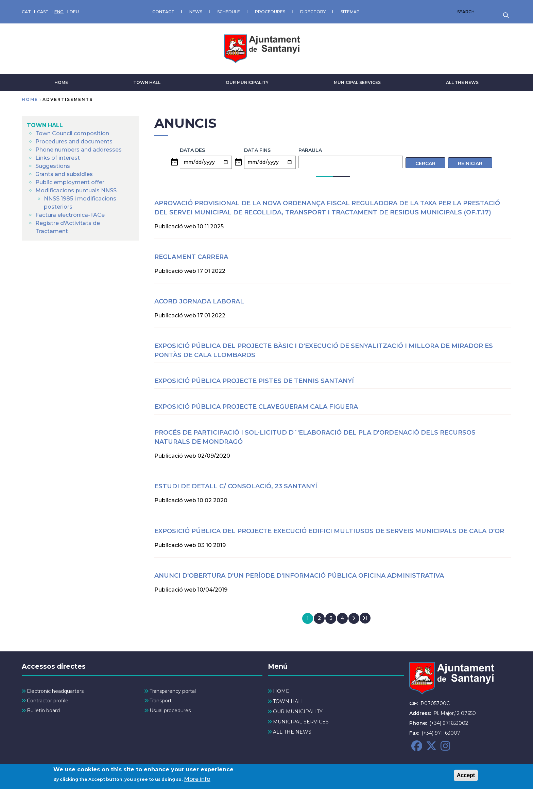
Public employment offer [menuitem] (69, 182)
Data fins (257, 150)
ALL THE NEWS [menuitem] (292, 732)
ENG (59, 11)
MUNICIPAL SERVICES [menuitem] (301, 721)
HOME (61, 82)
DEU (74, 11)
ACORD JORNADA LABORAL (199, 301)
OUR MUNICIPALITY (247, 82)
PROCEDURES (270, 11)
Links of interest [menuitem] (57, 158)
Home (30, 99)
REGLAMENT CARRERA (191, 257)
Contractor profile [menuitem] (47, 700)
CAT (26, 11)
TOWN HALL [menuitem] (45, 125)
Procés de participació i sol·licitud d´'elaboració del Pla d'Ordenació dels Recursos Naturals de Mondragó (315, 437)
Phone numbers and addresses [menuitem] (78, 149)
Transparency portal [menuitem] (173, 691)
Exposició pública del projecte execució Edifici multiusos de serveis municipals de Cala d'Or (329, 531)
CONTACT (163, 11)
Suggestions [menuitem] (52, 166)
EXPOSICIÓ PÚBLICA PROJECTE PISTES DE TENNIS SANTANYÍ (254, 381)
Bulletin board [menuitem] (43, 710)
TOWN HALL (146, 82)
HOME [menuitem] (281, 691)
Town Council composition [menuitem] (72, 133)
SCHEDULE (228, 11)
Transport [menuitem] (161, 700)
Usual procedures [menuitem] (170, 710)
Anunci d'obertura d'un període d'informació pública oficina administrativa (299, 575)
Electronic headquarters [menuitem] (55, 691)
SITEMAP (350, 11)
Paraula (310, 150)
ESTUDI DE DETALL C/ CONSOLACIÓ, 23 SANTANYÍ (235, 486)
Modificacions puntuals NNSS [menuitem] (76, 190)
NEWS (195, 11)
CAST (43, 11)
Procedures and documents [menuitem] (74, 141)
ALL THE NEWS (462, 82)
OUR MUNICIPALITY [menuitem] (298, 711)
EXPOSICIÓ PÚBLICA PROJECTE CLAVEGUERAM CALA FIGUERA (256, 406)
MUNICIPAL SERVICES (357, 82)
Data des (192, 150)
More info (197, 780)
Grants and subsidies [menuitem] (64, 174)
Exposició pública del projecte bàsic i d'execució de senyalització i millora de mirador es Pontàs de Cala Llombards (323, 350)
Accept (466, 776)
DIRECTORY (313, 11)
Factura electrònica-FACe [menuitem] (70, 215)
